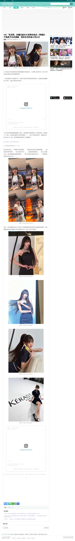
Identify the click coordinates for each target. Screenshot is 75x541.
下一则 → (46, 527)
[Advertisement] (26, 489)
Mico (20, 39)
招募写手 (33, 538)
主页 (3, 534)
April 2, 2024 (17, 145)
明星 (5, 39)
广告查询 (28, 538)
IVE (12, 507)
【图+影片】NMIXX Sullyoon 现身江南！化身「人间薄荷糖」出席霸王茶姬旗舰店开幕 (61, 46)
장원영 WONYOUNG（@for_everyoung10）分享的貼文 (26, 127)
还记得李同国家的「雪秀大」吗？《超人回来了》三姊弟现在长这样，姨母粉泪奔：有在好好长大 (60, 58)
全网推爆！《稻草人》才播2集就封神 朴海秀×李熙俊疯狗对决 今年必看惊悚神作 (60, 69)
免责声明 (19, 538)
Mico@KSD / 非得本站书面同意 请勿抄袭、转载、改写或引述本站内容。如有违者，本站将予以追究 (25, 474)
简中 (71, 0)
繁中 (68, 0)
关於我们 (14, 538)
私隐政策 (23, 538)
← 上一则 (6, 527)
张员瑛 (9, 507)
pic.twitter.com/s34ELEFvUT (11, 142)
